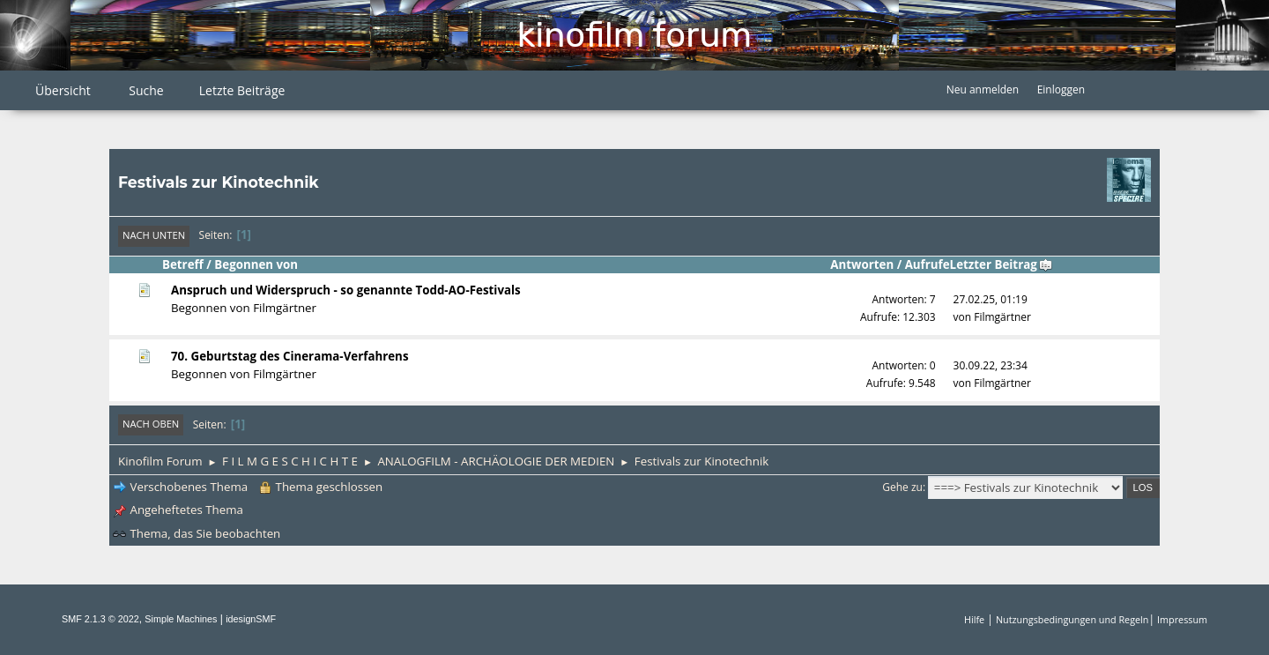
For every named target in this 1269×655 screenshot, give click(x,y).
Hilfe (974, 619)
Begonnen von (256, 264)
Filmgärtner (284, 308)
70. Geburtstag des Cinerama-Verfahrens (290, 356)
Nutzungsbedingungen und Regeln (1072, 619)
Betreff (183, 264)
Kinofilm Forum (634, 35)
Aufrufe (927, 264)
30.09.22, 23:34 (991, 365)
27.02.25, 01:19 (991, 299)
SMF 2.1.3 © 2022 (100, 619)
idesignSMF (251, 619)
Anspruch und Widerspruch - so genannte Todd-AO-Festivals (346, 290)
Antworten (862, 264)
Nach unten (153, 235)
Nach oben (150, 423)
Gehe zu (902, 487)
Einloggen (1061, 89)
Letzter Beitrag (1001, 264)
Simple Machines (181, 619)
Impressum (1182, 619)
